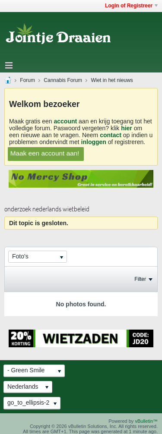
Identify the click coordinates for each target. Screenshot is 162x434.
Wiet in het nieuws (112, 80)
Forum (27, 80)
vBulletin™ (146, 421)
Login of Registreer (131, 6)
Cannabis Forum (63, 80)
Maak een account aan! (45, 153)
